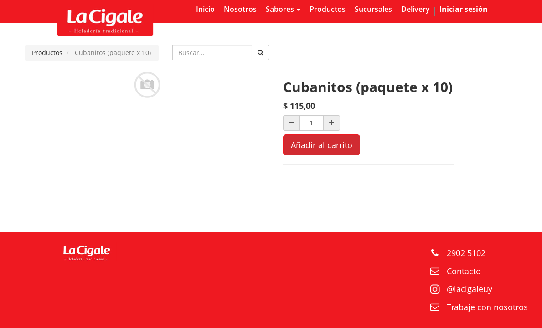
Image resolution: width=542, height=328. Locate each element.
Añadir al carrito (321, 144)
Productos (47, 52)
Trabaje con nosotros (487, 307)
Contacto (464, 271)
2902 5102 (466, 252)
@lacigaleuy (469, 288)
